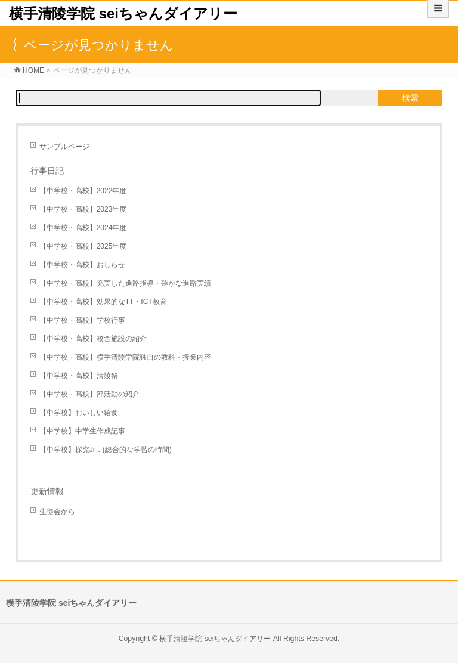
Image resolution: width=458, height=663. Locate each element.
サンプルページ (64, 146)
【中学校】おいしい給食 (78, 412)
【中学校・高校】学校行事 (82, 320)
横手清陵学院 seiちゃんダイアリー (123, 13)
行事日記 (47, 170)
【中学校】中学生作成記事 (82, 431)
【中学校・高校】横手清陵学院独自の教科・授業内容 (125, 357)
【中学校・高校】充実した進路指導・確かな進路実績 (125, 283)
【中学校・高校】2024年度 (83, 228)
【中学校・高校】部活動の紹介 (89, 394)
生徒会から (57, 511)
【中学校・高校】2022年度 (83, 191)
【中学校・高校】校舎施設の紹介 (93, 338)
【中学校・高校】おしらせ (82, 265)
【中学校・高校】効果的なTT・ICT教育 (103, 302)
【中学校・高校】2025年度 (83, 246)
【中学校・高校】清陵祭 (78, 375)
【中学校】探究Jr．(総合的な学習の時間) (105, 449)
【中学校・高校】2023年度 (83, 209)
